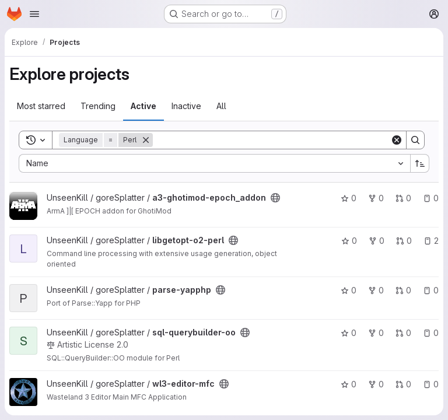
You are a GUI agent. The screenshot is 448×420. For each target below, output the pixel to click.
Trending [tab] (98, 106)
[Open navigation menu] (34, 14)
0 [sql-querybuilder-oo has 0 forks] (376, 333)
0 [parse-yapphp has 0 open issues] (431, 290)
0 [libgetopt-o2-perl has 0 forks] (376, 241)
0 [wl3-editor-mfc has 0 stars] (348, 384)
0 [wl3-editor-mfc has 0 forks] (376, 384)
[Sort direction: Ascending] (420, 163)
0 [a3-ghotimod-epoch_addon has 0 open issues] (431, 198)
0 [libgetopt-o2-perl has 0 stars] (349, 241)
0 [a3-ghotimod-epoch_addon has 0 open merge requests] (403, 198)
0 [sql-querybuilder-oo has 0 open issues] (431, 333)
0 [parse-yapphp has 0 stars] (348, 290)
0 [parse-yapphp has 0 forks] (376, 290)
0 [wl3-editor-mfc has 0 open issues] (431, 384)
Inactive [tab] (186, 106)
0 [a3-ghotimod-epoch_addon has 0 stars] (348, 198)
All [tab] (221, 106)
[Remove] (146, 140)
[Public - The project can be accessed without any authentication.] (275, 197)
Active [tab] (143, 106)
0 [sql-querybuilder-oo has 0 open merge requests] (403, 333)
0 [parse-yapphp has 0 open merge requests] (403, 290)
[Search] (271, 140)
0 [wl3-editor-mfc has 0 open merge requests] (403, 384)
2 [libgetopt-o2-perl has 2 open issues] (431, 241)
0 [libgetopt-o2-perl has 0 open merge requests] (404, 241)
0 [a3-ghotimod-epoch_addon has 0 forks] (376, 198)
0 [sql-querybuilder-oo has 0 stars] (348, 333)
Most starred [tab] (41, 106)
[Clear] (397, 140)
